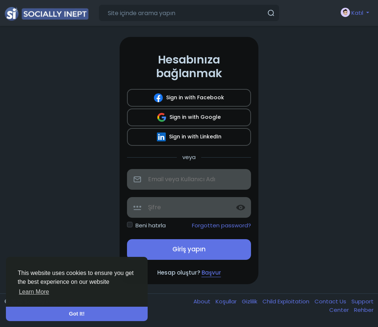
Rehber (364, 310)
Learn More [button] (34, 292)
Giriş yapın (189, 249)
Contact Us (331, 301)
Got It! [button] (77, 314)
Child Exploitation (286, 301)
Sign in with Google (189, 117)
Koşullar (227, 301)
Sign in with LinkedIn (189, 136)
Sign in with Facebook (189, 97)
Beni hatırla (150, 225)
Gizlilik (250, 301)
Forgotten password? (221, 225)
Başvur (211, 272)
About (202, 301)
